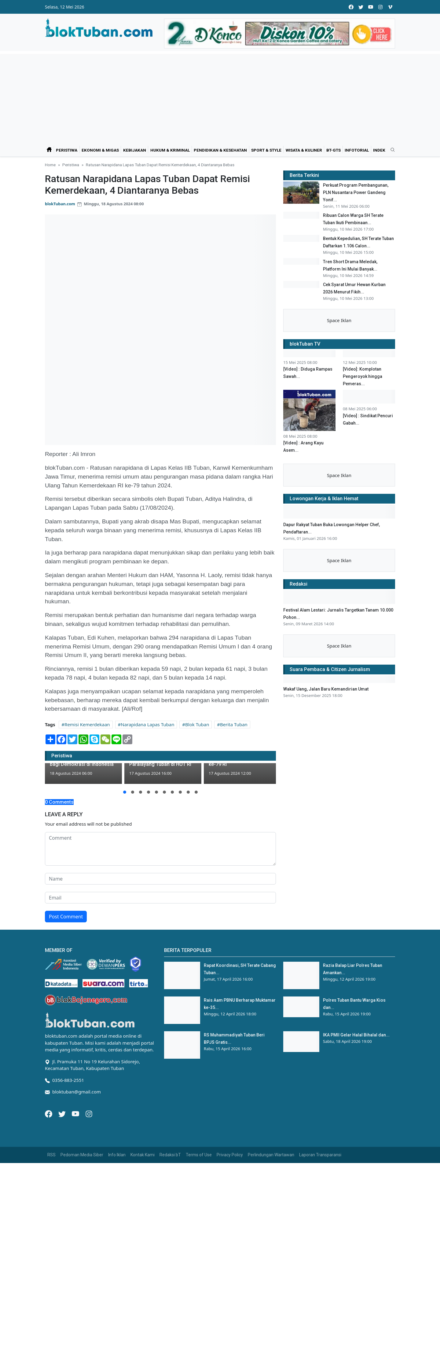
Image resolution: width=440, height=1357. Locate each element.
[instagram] (380, 7)
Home (50, 164)
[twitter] (361, 7)
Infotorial (357, 150)
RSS (51, 1154)
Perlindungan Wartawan (271, 1154)
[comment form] (160, 849)
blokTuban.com (60, 203)
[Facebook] (49, 1113)
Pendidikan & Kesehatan (220, 150)
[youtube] (371, 7)
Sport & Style (266, 150)
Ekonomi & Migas (100, 150)
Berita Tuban (234, 724)
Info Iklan (117, 1154)
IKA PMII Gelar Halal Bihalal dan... (356, 1034)
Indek (379, 150)
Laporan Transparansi (320, 1154)
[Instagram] (89, 1113)
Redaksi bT (170, 1154)
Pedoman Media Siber (82, 1154)
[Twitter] (62, 1113)
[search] (390, 150)
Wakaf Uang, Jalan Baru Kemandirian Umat (326, 795)
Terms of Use (199, 1154)
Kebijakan (134, 150)
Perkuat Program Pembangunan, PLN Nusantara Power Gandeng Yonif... (355, 192)
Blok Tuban (197, 724)
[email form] (160, 897)
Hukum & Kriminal (170, 150)
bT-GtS (333, 150)
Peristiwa (66, 150)
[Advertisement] (220, 96)
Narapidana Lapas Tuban (147, 724)
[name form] (160, 879)
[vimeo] (390, 7)
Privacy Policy (230, 1154)
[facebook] (351, 7)
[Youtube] (76, 1113)
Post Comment (66, 916)
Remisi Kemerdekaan (87, 724)
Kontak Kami (142, 1154)
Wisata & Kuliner (304, 150)
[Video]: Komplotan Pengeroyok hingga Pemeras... (362, 483)
